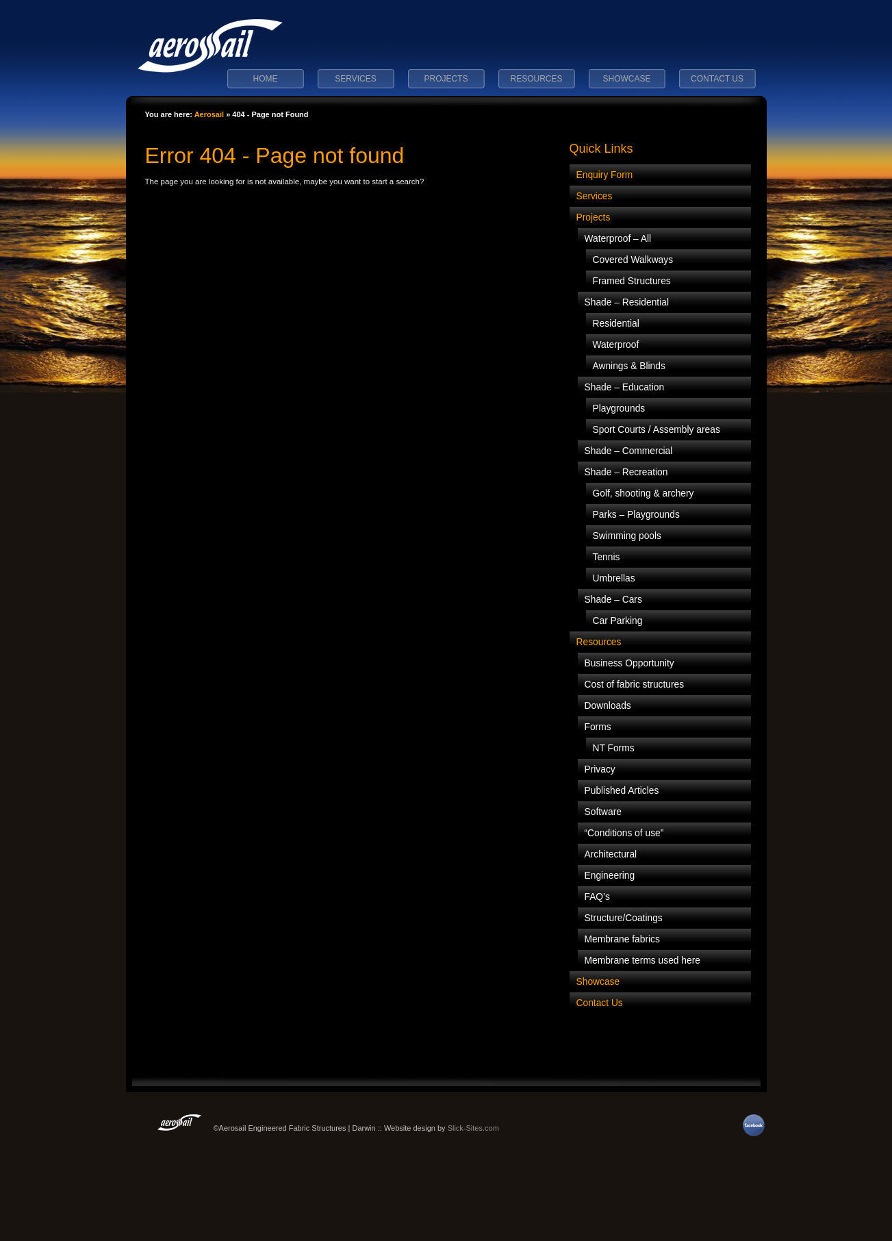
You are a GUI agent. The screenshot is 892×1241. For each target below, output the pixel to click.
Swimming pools (627, 536)
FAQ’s (597, 897)
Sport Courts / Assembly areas (656, 430)
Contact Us (717, 79)
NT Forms (614, 748)
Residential (616, 323)
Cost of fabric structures (635, 684)
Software (603, 812)
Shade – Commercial (629, 451)
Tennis (606, 557)
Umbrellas (614, 578)
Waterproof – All (618, 239)
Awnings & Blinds (629, 366)
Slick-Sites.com (473, 1128)
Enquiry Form (604, 175)
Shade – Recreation (626, 472)
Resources (536, 79)
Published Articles (622, 791)
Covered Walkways (633, 260)
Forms (598, 727)
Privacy (600, 769)
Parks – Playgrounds (636, 515)
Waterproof (616, 345)
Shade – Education (625, 387)
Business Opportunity (629, 663)
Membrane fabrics (622, 939)
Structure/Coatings (624, 918)
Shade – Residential (627, 302)
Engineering (610, 875)
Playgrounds (619, 408)
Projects (446, 79)
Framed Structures (632, 281)
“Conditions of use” (624, 833)
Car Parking (618, 621)
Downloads (608, 706)
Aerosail (209, 114)
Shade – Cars (613, 599)
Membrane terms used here (642, 960)
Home (265, 79)
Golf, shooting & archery (643, 493)
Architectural (611, 854)
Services (355, 79)
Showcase (626, 79)
